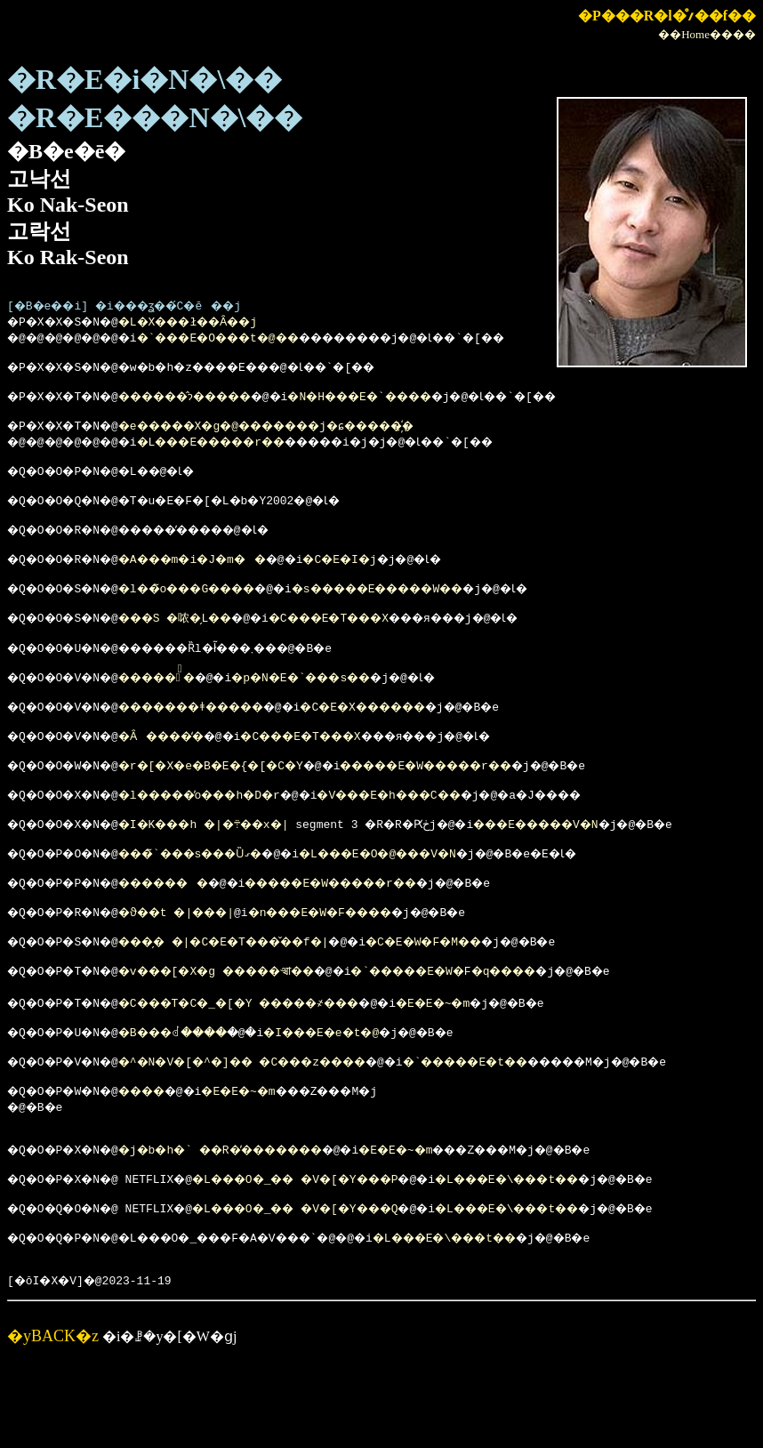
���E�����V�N (593, 869)
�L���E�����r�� (239, 452)
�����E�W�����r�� (482, 805)
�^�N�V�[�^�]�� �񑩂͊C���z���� (274, 1128)
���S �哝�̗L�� (196, 644)
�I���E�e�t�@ (366, 1096)
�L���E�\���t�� (569, 1256)
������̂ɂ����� (211, 404)
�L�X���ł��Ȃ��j (211, 324)
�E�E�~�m (492, 1064)
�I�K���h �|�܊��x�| (228, 869)
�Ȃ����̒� (181, 773)
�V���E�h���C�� (444, 837)
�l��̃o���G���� (211, 612)
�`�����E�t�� (531, 1128)
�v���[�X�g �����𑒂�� (244, 1029)
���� (159, 1160)
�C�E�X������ (420, 741)
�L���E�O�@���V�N (429, 901)
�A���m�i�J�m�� (216, 580)
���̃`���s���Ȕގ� (214, 901)
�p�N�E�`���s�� (343, 709)
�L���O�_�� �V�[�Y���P (326, 1256)
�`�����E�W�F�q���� (506, 1029)
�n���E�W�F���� (444, 965)
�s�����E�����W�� (433, 612)
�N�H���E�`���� (416, 404)
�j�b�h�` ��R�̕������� (249, 1224)
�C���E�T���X (372, 644)
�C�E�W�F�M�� (482, 997)
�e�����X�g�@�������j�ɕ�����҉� (305, 436)
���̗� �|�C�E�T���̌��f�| (253, 997)
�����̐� (176, 709)
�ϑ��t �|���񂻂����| (225, 965)
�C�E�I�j (384, 580)
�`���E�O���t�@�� (247, 340)
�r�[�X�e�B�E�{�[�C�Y (236, 805)
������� (184, 933)
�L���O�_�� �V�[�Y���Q (326, 1288)
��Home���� (707, 34)
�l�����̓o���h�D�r (225, 837)
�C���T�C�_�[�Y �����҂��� (270, 1064)
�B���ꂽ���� (195, 1096)
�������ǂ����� (218, 741)
